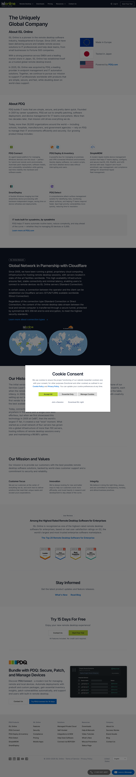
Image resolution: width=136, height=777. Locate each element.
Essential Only (68, 394)
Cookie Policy (38, 386)
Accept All (48, 394)
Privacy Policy (53, 386)
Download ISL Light (76, 402)
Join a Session (58, 402)
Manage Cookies (87, 394)
